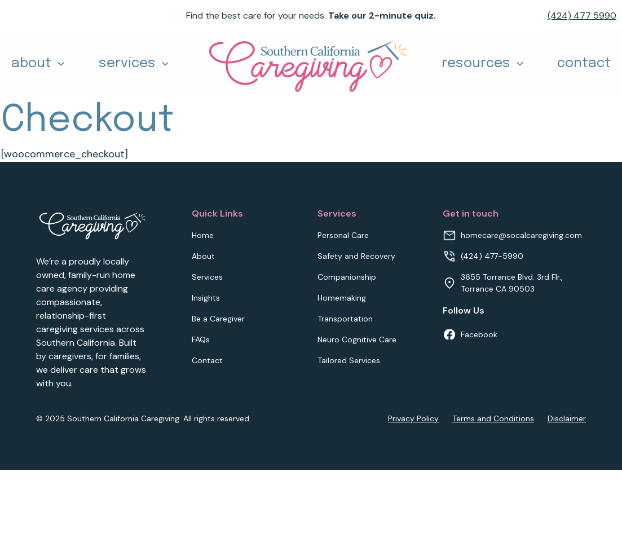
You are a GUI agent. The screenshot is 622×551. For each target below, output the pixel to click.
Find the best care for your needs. (311, 15)
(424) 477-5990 (492, 256)
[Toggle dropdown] (61, 64)
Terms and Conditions (493, 418)
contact (584, 63)
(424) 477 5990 (582, 15)
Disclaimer (567, 418)
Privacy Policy (413, 418)
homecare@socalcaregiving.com (521, 235)
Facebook (479, 334)
